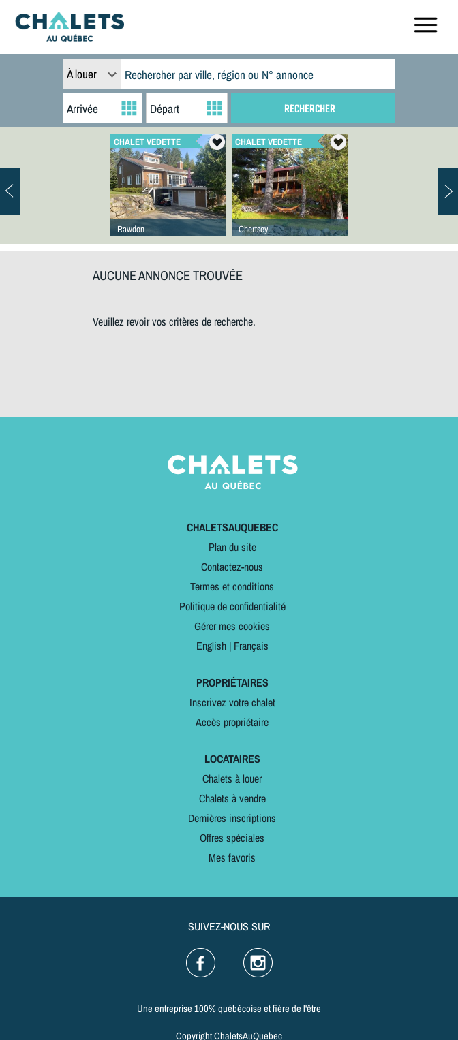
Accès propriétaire (232, 721)
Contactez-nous (232, 566)
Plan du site (232, 546)
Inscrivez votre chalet (232, 702)
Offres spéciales (232, 837)
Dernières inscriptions (232, 817)
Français (251, 645)
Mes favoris (232, 857)
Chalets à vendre (232, 798)
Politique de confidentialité (232, 606)
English (211, 645)
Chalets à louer (232, 778)
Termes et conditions (232, 586)
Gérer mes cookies (232, 625)
